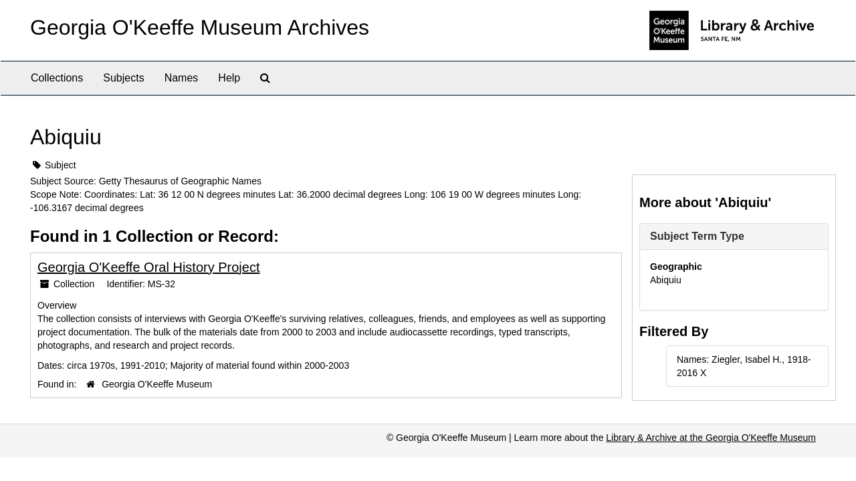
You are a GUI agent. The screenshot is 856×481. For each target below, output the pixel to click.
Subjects (123, 78)
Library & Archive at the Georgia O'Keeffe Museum (711, 437)
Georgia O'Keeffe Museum (157, 384)
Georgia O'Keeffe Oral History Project (148, 267)
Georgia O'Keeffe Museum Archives (199, 27)
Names (182, 78)
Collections (57, 78)
